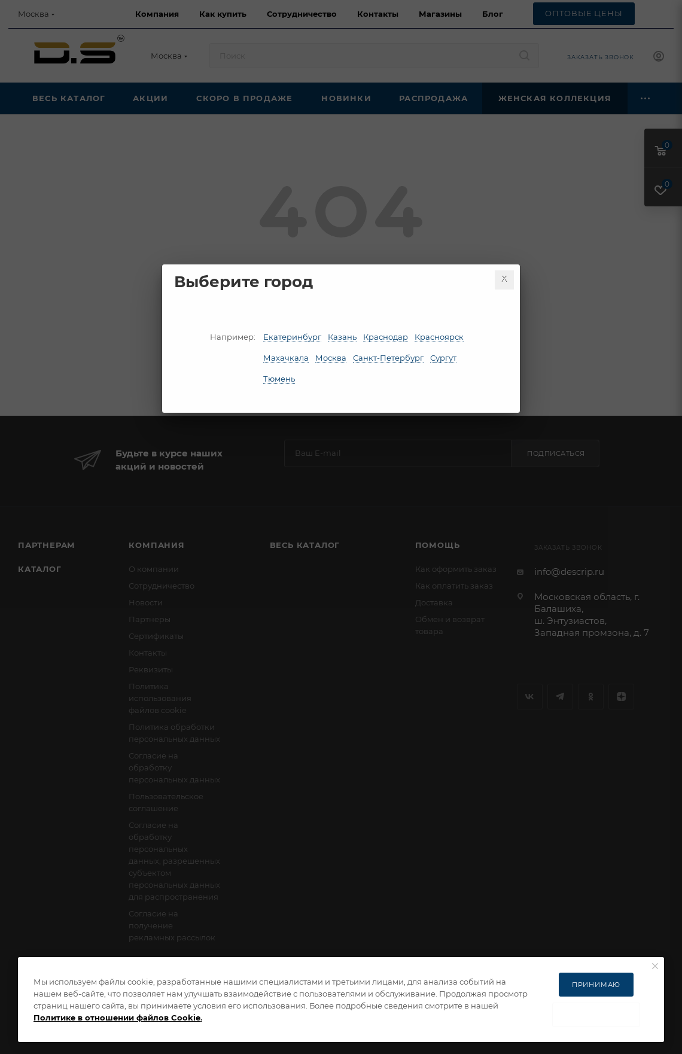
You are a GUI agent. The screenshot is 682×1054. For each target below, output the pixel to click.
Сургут (443, 357)
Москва (330, 357)
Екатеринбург (292, 337)
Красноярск (439, 337)
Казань (342, 337)
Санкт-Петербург (388, 357)
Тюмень (279, 378)
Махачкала (286, 357)
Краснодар (385, 337)
